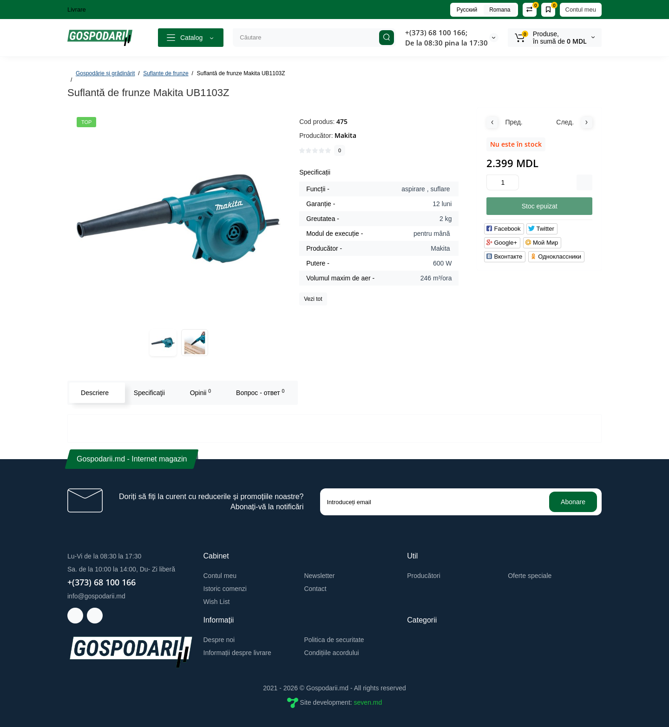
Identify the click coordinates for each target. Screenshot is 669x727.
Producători (423, 575)
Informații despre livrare (237, 652)
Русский (467, 9)
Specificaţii (149, 392)
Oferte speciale (529, 575)
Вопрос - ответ (260, 392)
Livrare (76, 9)
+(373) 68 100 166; (436, 32)
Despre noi (219, 639)
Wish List (216, 601)
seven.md (368, 702)
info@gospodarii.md (96, 596)
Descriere (95, 392)
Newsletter (319, 575)
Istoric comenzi (225, 588)
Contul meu (580, 9)
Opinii (200, 392)
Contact (315, 588)
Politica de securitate (334, 639)
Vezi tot (313, 299)
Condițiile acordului (331, 652)
